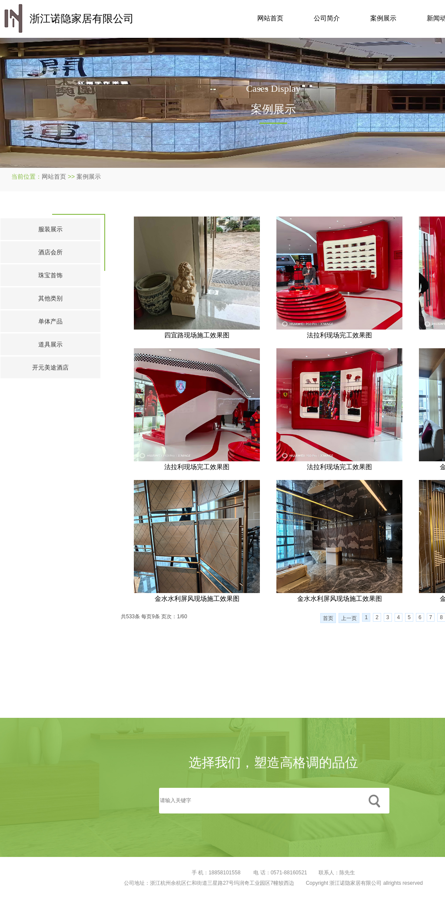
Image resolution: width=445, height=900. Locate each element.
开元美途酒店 (50, 367)
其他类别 (50, 298)
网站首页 (270, 18)
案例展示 (383, 18)
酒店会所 (50, 252)
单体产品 (50, 321)
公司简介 (327, 18)
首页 (328, 618)
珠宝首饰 (50, 275)
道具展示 (50, 344)
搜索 (374, 800)
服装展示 (50, 229)
